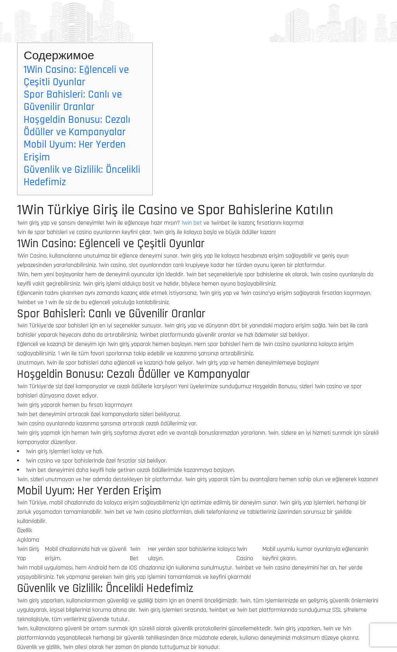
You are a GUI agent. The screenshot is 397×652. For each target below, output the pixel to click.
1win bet (191, 223)
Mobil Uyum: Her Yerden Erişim (75, 150)
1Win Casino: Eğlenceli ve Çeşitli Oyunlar (76, 76)
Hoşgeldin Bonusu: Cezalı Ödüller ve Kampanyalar (77, 126)
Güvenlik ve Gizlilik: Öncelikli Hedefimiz (82, 176)
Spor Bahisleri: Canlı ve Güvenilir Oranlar (73, 101)
